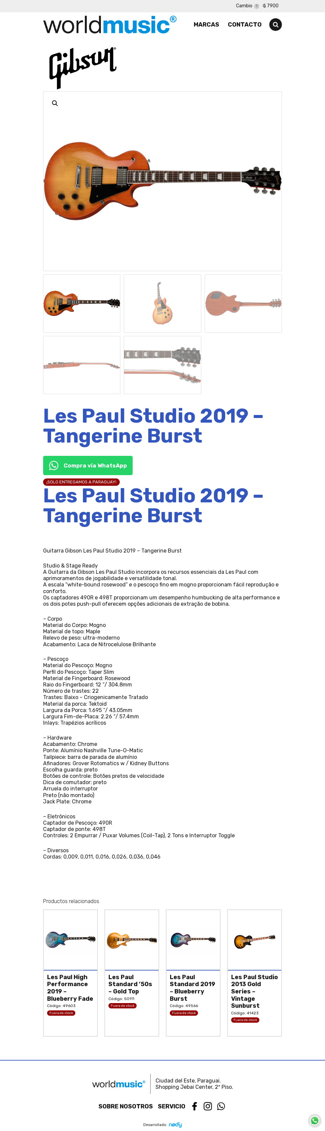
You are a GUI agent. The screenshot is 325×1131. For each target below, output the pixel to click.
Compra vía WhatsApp (88, 465)
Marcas (206, 25)
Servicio (171, 1106)
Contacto (245, 25)
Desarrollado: (162, 1125)
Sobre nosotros (125, 1106)
